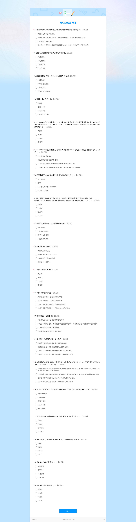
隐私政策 (34, 519)
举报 (103, 519)
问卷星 (65, 519)
